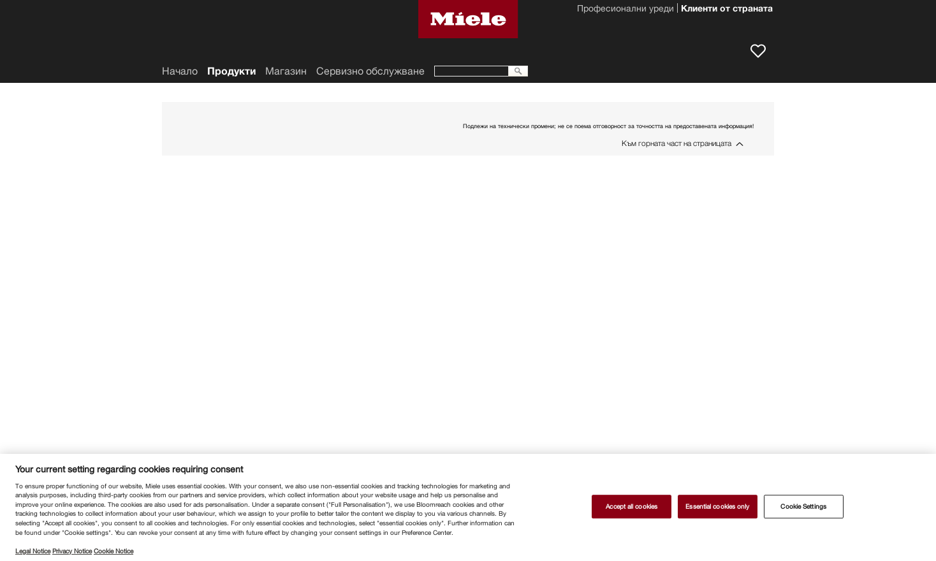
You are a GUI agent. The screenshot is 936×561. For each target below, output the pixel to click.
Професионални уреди (625, 9)
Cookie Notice (113, 551)
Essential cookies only (717, 506)
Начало (180, 71)
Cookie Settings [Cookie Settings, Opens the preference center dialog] (803, 506)
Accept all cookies (631, 506)
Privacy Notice (72, 551)
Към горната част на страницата (676, 143)
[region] (468, 507)
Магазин (286, 71)
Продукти (231, 71)
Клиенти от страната (727, 9)
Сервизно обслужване (370, 71)
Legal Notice (32, 551)
